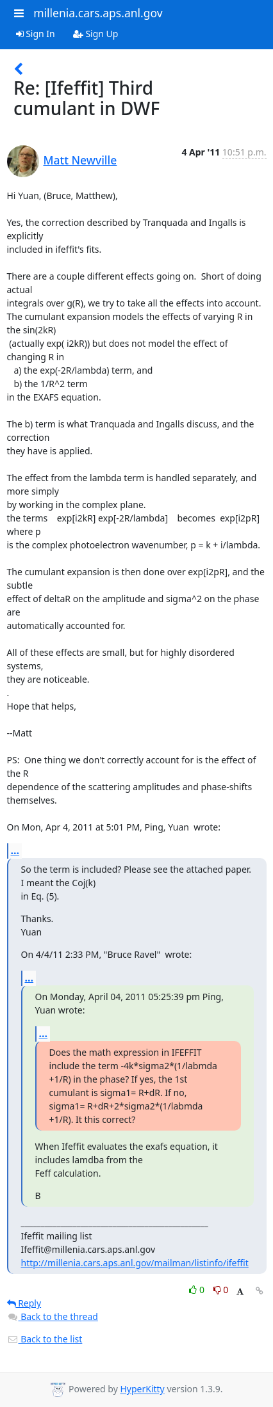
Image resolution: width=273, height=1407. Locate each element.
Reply (24, 1303)
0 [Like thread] (197, 1290)
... (15, 850)
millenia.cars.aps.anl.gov (98, 12)
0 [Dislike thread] (221, 1290)
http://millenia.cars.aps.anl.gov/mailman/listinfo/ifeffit (135, 1263)
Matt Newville (80, 160)
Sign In (35, 34)
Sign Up (96, 34)
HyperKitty (142, 1389)
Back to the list (45, 1339)
